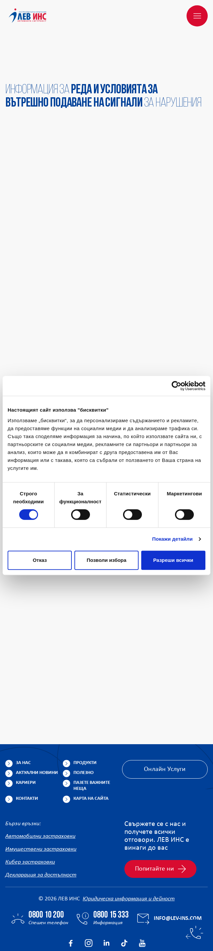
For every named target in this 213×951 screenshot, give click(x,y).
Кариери (26, 750)
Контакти (27, 766)
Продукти (85, 731)
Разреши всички (173, 560)
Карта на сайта (90, 766)
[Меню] (197, 15)
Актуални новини (37, 741)
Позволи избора (106, 560)
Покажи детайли (172, 539)
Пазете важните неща (91, 753)
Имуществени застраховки (40, 817)
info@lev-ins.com (178, 886)
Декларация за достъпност (40, 843)
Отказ (40, 560)
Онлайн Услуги (165, 737)
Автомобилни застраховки (40, 804)
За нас (23, 731)
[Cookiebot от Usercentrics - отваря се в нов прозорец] (176, 386)
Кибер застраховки (30, 830)
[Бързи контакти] (194, 932)
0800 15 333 (111, 883)
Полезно (83, 741)
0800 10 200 (46, 883)
